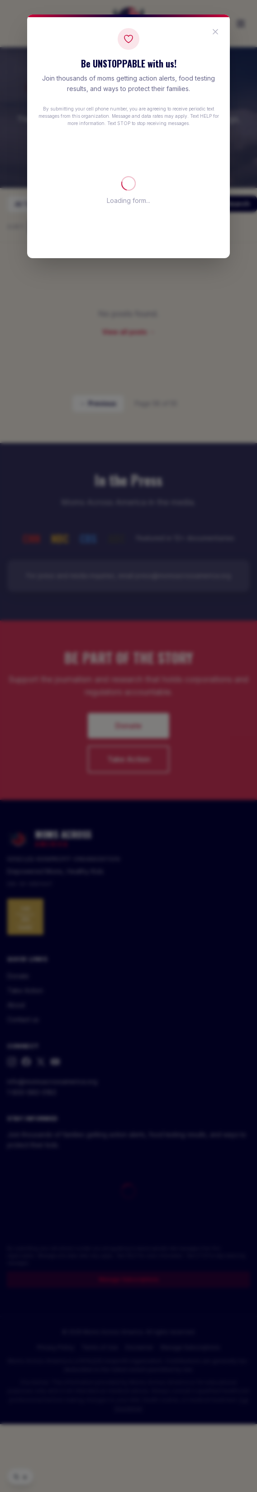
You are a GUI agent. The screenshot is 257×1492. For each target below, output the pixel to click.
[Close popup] (215, 31)
